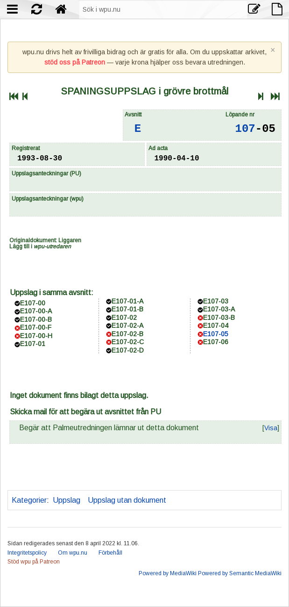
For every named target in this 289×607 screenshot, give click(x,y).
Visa (270, 428)
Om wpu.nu (72, 552)
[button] (270, 428)
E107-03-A (219, 309)
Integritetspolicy (27, 552)
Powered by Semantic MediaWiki (240, 573)
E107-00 (32, 303)
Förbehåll (110, 552)
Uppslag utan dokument (127, 500)
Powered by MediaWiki (168, 573)
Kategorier (29, 500)
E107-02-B (127, 334)
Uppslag (66, 500)
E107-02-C (128, 342)
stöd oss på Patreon (74, 62)
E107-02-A (127, 325)
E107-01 (32, 343)
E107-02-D (128, 350)
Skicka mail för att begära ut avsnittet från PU (85, 412)
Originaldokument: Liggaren (45, 240)
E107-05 (215, 334)
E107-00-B (36, 319)
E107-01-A (127, 301)
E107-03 (215, 301)
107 (245, 129)
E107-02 (124, 317)
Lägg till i (40, 246)
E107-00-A (36, 311)
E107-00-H (36, 336)
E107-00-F (35, 327)
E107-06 (215, 342)
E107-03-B (219, 317)
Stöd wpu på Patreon (33, 561)
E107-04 (215, 325)
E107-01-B (127, 309)
